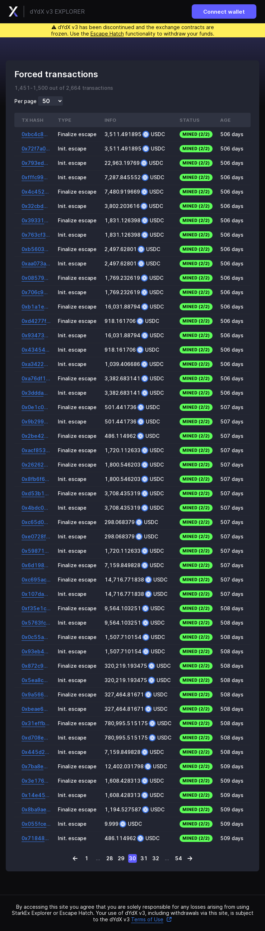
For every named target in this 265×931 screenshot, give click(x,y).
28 (109, 858)
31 (144, 858)
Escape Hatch (107, 34)
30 (132, 858)
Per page (25, 101)
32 (155, 858)
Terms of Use (151, 919)
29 (121, 858)
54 (178, 858)
